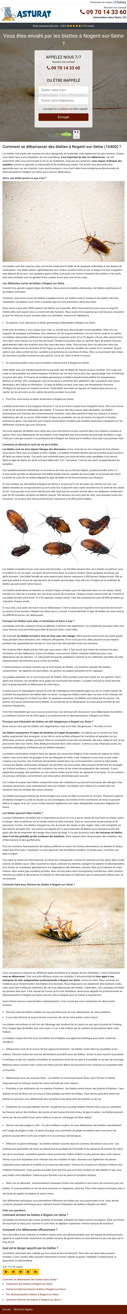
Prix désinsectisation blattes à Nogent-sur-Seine (32, 1294)
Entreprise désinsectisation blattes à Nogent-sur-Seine (36, 1289)
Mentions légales (23, 1309)
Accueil (6, 1309)
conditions (63, 108)
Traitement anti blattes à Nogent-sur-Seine (29, 1283)
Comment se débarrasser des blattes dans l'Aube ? (30, 1279)
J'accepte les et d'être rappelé (65, 108)
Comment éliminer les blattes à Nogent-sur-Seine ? (34, 1299)
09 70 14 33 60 (103, 12)
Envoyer (63, 117)
